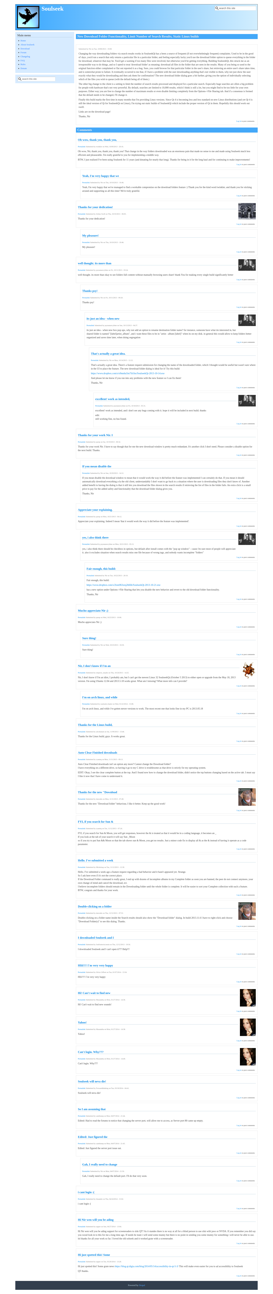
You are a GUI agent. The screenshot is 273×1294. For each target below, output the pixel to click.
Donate (24, 68)
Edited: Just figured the (92, 1137)
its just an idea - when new (103, 318)
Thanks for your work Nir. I (95, 435)
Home (23, 40)
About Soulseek (27, 44)
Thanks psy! (90, 291)
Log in (238, 121)
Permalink (81, 147)
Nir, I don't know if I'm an (94, 666)
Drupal (142, 1285)
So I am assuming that (92, 1109)
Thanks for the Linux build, (95, 725)
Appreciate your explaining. (95, 509)
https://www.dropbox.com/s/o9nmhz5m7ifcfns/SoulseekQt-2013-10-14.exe (128, 373)
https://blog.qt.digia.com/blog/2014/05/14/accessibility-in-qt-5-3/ (146, 1266)
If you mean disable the (96, 466)
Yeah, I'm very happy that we (100, 176)
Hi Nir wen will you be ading (96, 1219)
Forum (23, 52)
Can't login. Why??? (91, 1052)
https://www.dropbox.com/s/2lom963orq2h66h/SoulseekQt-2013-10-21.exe (123, 585)
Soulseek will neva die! (92, 1081)
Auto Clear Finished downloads (97, 752)
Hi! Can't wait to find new (94, 993)
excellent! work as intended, (112, 399)
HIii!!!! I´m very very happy (95, 965)
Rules (23, 64)
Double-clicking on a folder (95, 906)
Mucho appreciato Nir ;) (93, 610)
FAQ (23, 60)
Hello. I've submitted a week (95, 860)
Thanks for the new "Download (97, 792)
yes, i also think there (95, 537)
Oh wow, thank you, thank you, (97, 139)
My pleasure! (90, 235)
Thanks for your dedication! (95, 207)
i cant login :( (86, 1192)
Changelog (25, 56)
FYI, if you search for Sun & (95, 821)
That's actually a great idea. (108, 353)
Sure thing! (89, 638)
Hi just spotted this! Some (94, 1254)
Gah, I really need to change (99, 1164)
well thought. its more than (94, 263)
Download (25, 48)
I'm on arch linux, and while (99, 697)
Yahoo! (82, 1022)
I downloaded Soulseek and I (96, 937)
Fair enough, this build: (101, 568)
